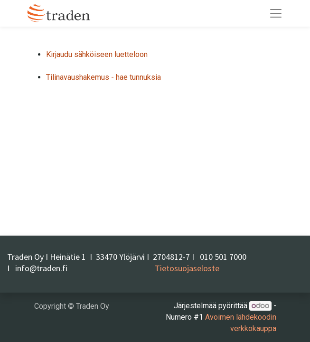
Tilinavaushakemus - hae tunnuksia (103, 77)
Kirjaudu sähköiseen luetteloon (97, 54)
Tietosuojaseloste (187, 268)
